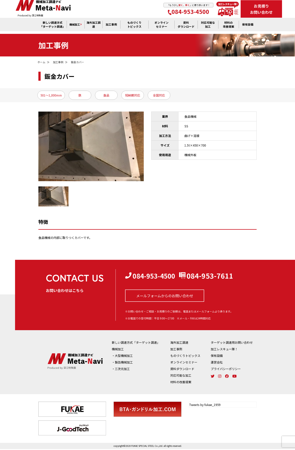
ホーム (41, 62)
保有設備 (248, 26)
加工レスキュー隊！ (224, 350)
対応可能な (208, 27)
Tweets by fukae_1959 (204, 405)
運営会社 (217, 363)
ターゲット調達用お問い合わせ (232, 343)
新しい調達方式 (52, 26)
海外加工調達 (93, 26)
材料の (228, 27)
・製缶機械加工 (122, 363)
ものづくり (134, 26)
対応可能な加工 (180, 376)
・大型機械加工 (122, 356)
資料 (186, 27)
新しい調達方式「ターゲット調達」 (136, 343)
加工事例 (111, 26)
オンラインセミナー (183, 363)
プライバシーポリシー (226, 369)
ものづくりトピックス (185, 356)
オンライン (161, 27)
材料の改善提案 (180, 383)
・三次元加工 (121, 369)
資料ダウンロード (182, 369)
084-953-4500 (188, 12)
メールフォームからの (165, 296)
